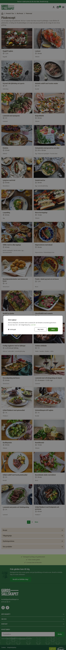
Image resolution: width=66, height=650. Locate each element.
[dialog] (33, 325)
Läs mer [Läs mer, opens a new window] (33, 325)
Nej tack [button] (40, 329)
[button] (12, 329)
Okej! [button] (53, 329)
